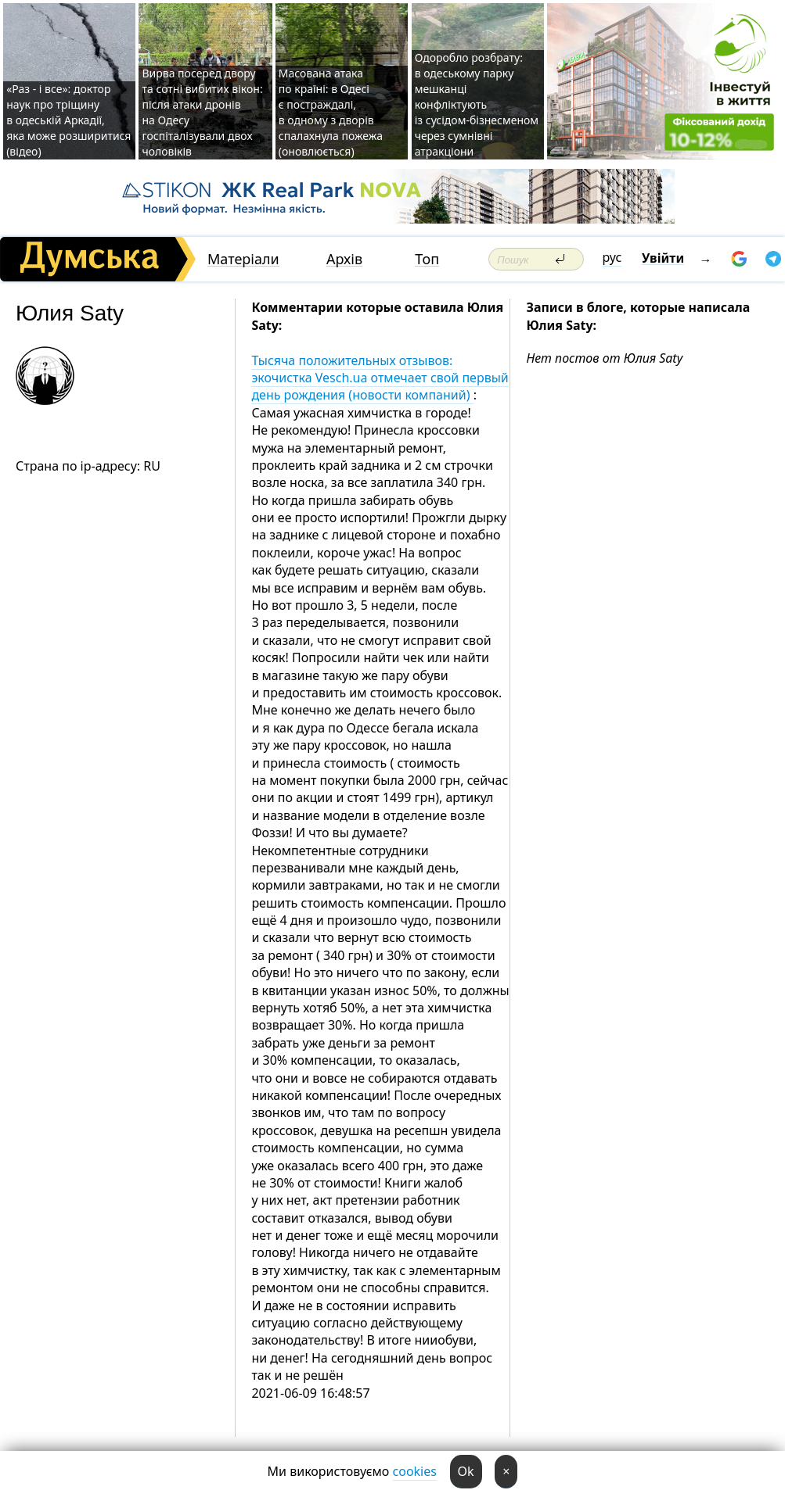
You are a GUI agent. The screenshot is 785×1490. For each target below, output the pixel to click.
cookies (415, 1471)
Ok (466, 1471)
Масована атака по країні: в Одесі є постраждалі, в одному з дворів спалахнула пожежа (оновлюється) (331, 112)
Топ (427, 259)
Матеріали (243, 259)
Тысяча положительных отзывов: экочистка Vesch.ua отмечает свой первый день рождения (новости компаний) (379, 378)
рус (612, 257)
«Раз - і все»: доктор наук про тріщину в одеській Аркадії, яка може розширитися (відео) (68, 120)
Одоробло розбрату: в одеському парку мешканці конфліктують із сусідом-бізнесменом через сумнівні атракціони (476, 104)
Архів (344, 259)
